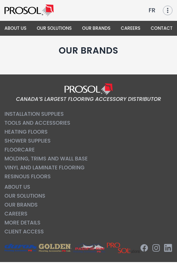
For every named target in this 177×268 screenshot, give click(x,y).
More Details (22, 222)
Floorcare (19, 149)
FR (152, 10)
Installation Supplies (34, 114)
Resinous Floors (27, 176)
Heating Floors (26, 131)
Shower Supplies (27, 140)
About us (17, 187)
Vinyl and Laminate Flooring (44, 167)
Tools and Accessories (37, 123)
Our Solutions (24, 196)
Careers (15, 213)
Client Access (24, 231)
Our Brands (21, 204)
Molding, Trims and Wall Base (46, 158)
